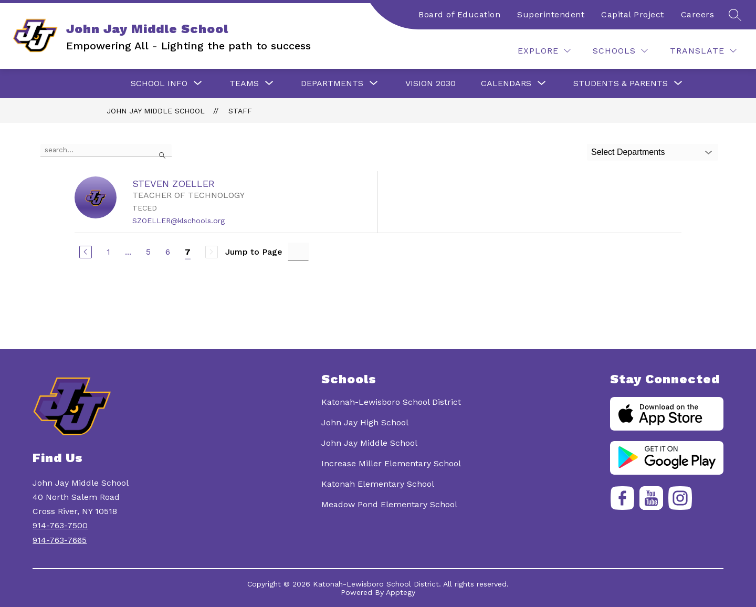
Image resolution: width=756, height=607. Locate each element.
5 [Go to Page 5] (148, 252)
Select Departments (628, 152)
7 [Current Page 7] (188, 252)
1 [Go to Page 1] (108, 252)
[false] (106, 150)
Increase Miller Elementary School (391, 463)
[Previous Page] (85, 252)
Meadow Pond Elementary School (389, 504)
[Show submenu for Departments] (332, 83)
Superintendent (550, 14)
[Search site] (735, 14)
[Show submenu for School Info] (159, 83)
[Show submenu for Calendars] (506, 83)
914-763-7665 (60, 540)
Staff (240, 111)
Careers (698, 14)
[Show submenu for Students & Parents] (620, 83)
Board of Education (459, 14)
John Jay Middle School (156, 111)
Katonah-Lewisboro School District (391, 402)
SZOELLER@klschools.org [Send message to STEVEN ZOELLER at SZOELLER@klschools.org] (178, 220)
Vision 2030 (430, 83)
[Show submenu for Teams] (244, 83)
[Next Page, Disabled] (211, 252)
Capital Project (632, 14)
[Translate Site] (703, 50)
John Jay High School (364, 422)
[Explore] (544, 50)
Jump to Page (253, 252)
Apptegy (400, 592)
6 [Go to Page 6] (167, 252)
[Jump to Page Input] (298, 252)
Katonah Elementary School (377, 484)
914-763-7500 (60, 525)
